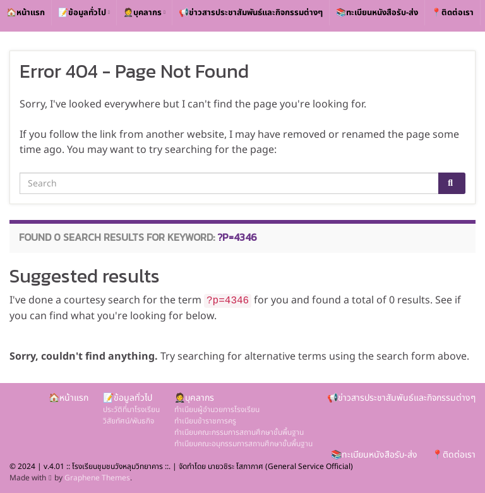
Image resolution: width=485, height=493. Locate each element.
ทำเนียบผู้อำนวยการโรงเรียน (217, 409)
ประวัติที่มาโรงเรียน (131, 409)
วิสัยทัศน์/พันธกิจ (128, 421)
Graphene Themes (97, 478)
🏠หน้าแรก (25, 12)
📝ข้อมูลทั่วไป (84, 12)
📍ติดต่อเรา (452, 12)
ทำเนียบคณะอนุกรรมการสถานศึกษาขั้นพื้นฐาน (243, 443)
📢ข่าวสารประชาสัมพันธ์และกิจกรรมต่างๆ (251, 12)
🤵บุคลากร (144, 12)
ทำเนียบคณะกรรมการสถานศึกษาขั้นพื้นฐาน (239, 432)
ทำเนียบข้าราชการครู (205, 421)
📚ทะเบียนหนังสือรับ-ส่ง (377, 12)
